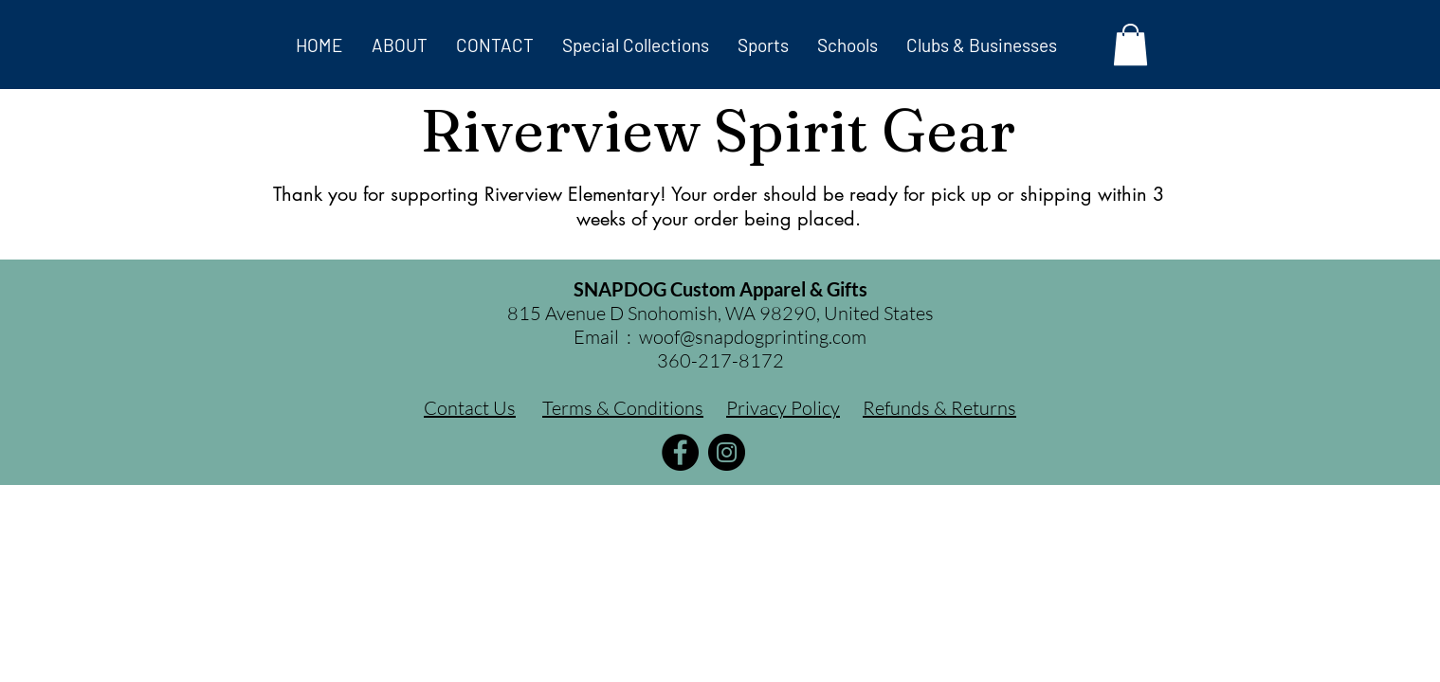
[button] (635, 45)
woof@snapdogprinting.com (752, 337)
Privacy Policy (783, 408)
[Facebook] (680, 452)
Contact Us (470, 408)
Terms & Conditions (622, 408)
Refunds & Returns (939, 408)
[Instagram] (726, 452)
